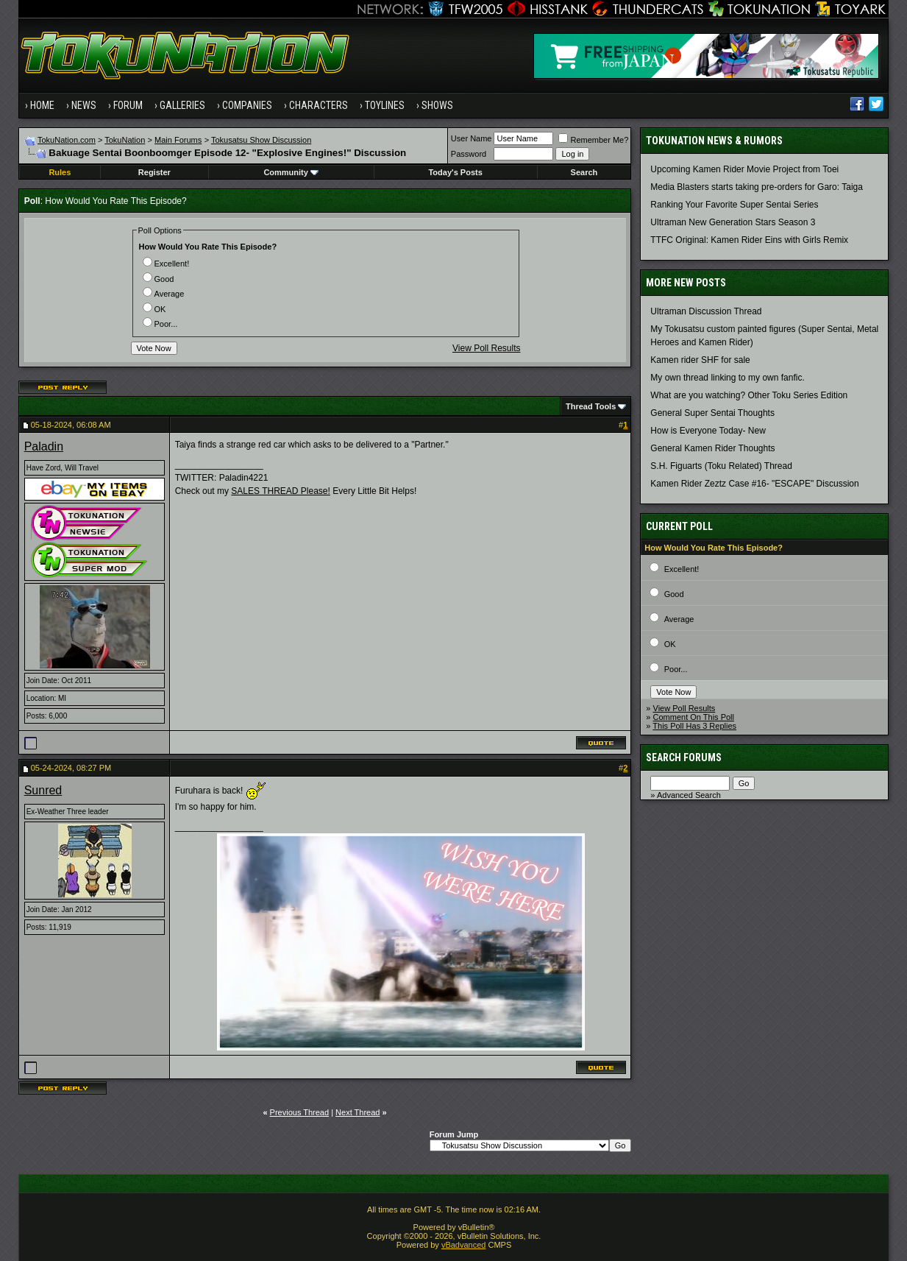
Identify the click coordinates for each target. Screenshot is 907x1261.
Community (291, 172)
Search (584, 172)
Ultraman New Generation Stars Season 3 (732, 222)
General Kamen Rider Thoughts (712, 448)
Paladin (43, 446)
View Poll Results (486, 348)
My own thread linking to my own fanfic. (727, 377)
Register (154, 172)
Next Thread (357, 1112)
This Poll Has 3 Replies (694, 725)
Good (158, 279)
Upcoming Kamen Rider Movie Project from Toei (744, 169)
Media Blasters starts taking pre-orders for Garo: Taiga (756, 187)
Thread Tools (591, 406)
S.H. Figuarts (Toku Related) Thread (721, 466)
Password (468, 153)
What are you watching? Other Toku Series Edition (748, 395)
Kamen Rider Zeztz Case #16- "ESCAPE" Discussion (754, 483)
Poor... (160, 323)
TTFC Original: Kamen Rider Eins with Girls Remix (749, 240)
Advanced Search (689, 795)
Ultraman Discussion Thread (705, 311)
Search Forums (684, 757)
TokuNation (124, 139)
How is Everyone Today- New (708, 430)
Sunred (43, 790)
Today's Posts (455, 172)
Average (164, 293)
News (83, 105)
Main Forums (178, 139)
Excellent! (166, 263)
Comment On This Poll (693, 717)
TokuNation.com (67, 139)
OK (154, 309)
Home (42, 105)
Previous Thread (300, 1112)
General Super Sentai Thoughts (712, 413)
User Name (471, 138)
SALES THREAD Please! (280, 491)
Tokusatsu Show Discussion (261, 139)
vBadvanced (463, 1244)
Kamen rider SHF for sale (700, 360)
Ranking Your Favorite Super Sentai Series (734, 204)
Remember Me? (593, 139)
